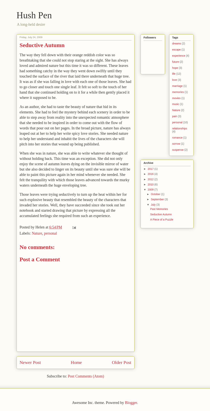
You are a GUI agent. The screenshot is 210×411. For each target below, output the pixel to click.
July (153, 204)
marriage (177, 85)
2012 (151, 179)
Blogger (131, 403)
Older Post (121, 362)
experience (178, 55)
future (175, 61)
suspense (178, 149)
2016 (151, 173)
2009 (151, 189)
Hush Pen (34, 15)
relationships (179, 128)
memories (178, 92)
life (174, 73)
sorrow (176, 143)
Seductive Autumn (161, 214)
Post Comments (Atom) (86, 376)
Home (76, 362)
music (175, 104)
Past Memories (159, 209)
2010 (151, 184)
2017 (151, 168)
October (156, 194)
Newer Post (30, 362)
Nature (37, 233)
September (158, 199)
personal (50, 233)
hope (175, 67)
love (174, 79)
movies (176, 98)
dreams (176, 43)
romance (177, 137)
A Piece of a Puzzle (161, 219)
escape (176, 49)
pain (174, 116)
